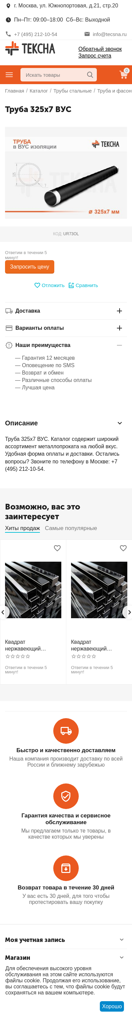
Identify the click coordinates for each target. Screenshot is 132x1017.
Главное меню (9, 74)
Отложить (49, 285)
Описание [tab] (64, 423)
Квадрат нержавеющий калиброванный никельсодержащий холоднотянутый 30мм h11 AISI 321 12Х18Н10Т (99, 645)
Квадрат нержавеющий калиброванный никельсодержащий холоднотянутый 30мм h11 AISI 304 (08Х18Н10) (33, 645)
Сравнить (83, 285)
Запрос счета (94, 56)
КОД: (57, 234)
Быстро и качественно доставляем (66, 750)
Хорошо (112, 1006)
